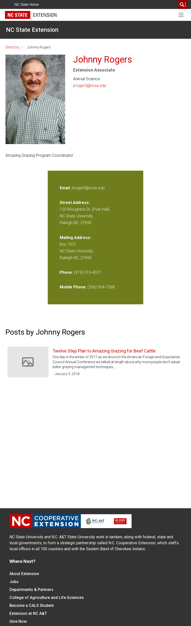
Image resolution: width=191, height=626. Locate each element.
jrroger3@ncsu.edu (89, 85)
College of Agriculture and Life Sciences (46, 597)
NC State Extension (32, 29)
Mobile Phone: (73, 287)
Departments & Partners (31, 589)
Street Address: (75, 202)
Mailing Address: (75, 237)
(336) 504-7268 (101, 287)
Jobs (14, 581)
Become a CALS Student (31, 605)
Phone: (66, 272)
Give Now (18, 621)
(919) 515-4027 (87, 272)
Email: (66, 188)
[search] (182, 4)
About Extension (24, 573)
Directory (12, 47)
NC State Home (26, 4)
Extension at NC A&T (28, 613)
